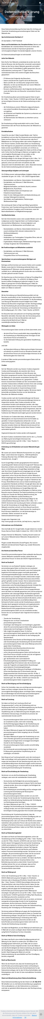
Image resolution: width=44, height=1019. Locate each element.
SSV (9, 3)
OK (25, 1017)
